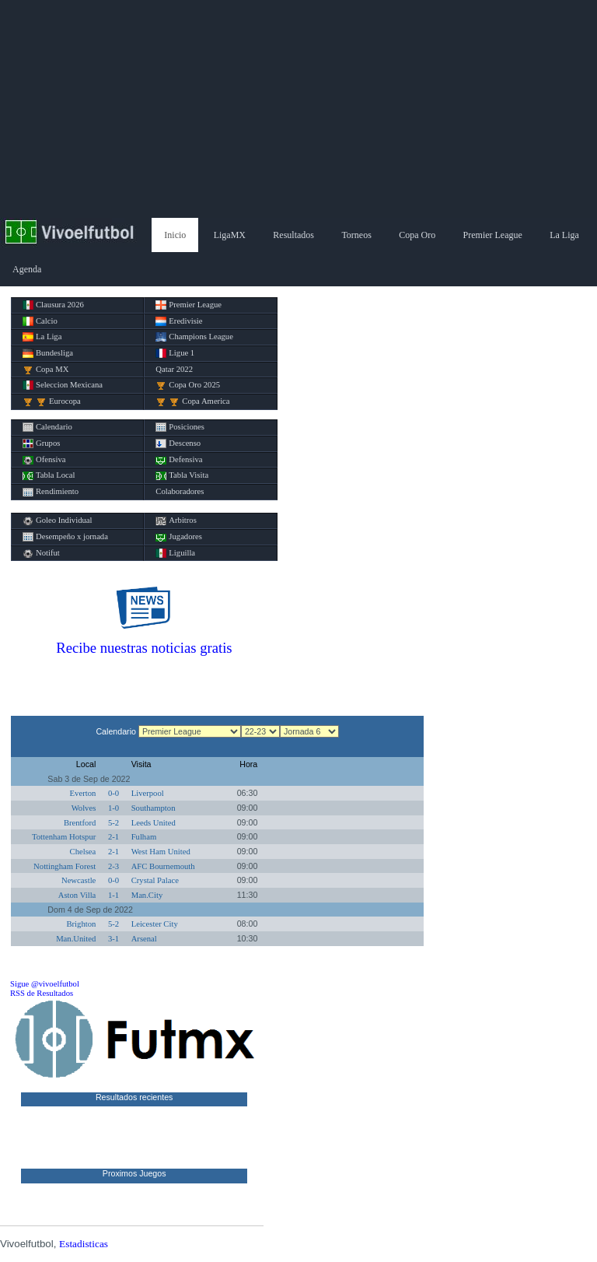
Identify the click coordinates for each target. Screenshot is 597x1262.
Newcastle (78, 880)
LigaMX (230, 235)
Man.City (147, 895)
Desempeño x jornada (65, 537)
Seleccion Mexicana (63, 385)
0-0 (113, 793)
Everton (83, 793)
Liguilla (175, 553)
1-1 (113, 895)
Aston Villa (77, 895)
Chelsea (83, 851)
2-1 (113, 837)
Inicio (175, 235)
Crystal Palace (155, 880)
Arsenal (144, 938)
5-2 (113, 823)
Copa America (192, 401)
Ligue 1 (174, 353)
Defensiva (178, 459)
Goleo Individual (58, 520)
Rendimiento (51, 491)
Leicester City (154, 924)
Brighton (81, 924)
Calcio (40, 321)
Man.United (76, 938)
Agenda (26, 269)
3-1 (113, 938)
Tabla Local (49, 475)
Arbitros (176, 520)
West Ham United (160, 851)
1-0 (113, 808)
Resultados (293, 235)
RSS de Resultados (41, 993)
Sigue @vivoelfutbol (44, 984)
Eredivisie (178, 321)
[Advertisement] (298, 109)
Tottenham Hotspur (64, 837)
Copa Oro (417, 235)
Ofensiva (44, 459)
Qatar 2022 (174, 369)
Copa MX (45, 369)
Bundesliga (48, 353)
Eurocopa (52, 401)
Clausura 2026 (53, 305)
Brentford (80, 823)
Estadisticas (83, 1244)
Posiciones (179, 427)
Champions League (194, 337)
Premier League (492, 235)
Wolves (84, 808)
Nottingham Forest (64, 866)
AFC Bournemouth (163, 866)
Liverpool (147, 793)
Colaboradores (179, 491)
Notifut (41, 553)
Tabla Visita (181, 475)
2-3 (113, 866)
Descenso (178, 443)
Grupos (41, 443)
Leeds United (153, 823)
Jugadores (178, 537)
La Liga (564, 235)
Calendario (47, 427)
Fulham (144, 837)
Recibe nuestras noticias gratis (144, 648)
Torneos (356, 235)
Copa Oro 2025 (187, 385)
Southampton (153, 808)
